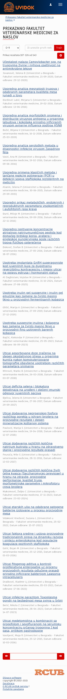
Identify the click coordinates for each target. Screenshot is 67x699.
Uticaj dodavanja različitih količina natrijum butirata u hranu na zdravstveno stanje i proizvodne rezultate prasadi (33, 447)
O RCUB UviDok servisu (15, 686)
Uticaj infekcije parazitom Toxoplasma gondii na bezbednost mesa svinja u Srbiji (33, 599)
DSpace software (12, 678)
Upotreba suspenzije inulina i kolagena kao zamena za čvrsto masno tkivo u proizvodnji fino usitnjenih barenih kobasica (31, 328)
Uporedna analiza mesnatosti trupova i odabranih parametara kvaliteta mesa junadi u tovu (31, 92)
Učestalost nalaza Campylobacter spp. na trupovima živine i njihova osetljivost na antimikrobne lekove (32, 65)
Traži (59, 48)
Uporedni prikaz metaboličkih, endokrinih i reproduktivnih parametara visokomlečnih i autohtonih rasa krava (33, 206)
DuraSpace (8, 683)
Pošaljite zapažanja (13, 689)
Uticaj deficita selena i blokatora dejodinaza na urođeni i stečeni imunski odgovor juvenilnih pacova (31, 390)
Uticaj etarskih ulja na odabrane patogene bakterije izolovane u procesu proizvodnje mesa (33, 510)
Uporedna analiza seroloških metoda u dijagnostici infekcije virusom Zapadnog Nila (31, 149)
